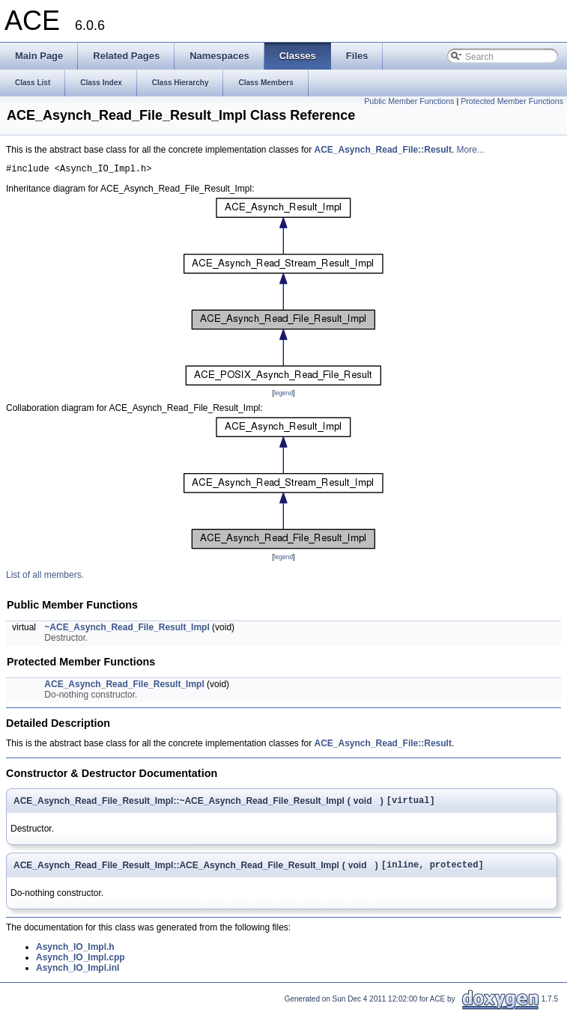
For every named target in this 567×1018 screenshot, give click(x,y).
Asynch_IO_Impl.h (75, 953)
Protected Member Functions (512, 101)
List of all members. (45, 577)
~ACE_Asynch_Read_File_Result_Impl (126, 629)
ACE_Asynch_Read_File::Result (383, 149)
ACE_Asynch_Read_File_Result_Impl (124, 686)
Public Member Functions (409, 101)
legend (283, 395)
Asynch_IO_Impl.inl (77, 974)
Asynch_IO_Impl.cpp (80, 964)
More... (471, 149)
